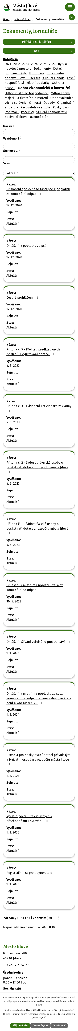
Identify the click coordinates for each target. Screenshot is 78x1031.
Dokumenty (42, 69)
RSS (53, 50)
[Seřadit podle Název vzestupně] (16, 124)
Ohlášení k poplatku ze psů (29, 246)
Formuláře (36, 73)
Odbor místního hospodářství (26, 93)
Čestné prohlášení (22, 297)
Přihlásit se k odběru (47, 41)
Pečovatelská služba (35, 107)
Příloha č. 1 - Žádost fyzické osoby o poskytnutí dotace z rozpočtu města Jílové (37, 528)
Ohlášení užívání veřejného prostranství (38, 642)
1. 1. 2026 (12, 832)
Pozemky (27, 112)
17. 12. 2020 (14, 205)
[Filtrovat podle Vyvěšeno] (39, 146)
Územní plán (39, 117)
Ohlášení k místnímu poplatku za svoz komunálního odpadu (34, 587)
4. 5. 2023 (13, 366)
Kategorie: (10, 59)
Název (8, 126)
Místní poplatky (38, 83)
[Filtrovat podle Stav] (39, 173)
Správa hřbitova (16, 117)
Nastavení (59, 1025)
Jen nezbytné (40, 1025)
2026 (52, 64)
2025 (43, 64)
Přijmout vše (20, 1025)
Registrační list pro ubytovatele (32, 873)
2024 (34, 64)
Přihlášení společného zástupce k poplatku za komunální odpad (38, 191)
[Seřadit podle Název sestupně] (16, 126)
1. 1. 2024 (12, 653)
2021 (8, 64)
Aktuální (12, 224)
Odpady (49, 103)
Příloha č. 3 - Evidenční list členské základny (38, 408)
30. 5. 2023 (13, 601)
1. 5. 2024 (12, 776)
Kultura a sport (53, 78)
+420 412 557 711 (18, 965)
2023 (25, 64)
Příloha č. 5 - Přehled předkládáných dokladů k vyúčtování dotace (33, 352)
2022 (16, 64)
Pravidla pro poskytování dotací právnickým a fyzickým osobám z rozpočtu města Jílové (38, 759)
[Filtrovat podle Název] (39, 132)
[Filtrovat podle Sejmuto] (39, 159)
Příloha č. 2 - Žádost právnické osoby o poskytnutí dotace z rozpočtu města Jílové (37, 467)
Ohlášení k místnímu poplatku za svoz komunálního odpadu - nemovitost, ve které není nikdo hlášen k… (38, 698)
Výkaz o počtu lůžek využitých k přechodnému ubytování (29, 818)
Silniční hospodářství (51, 112)
